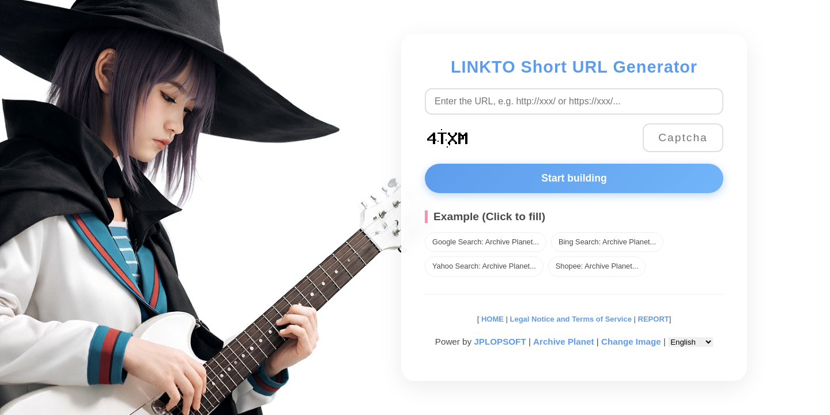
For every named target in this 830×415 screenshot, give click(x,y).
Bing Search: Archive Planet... (607, 241)
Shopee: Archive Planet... (597, 266)
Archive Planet (563, 341)
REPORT (653, 319)
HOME (491, 319)
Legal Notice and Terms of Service (571, 319)
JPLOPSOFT (500, 341)
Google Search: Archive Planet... (485, 241)
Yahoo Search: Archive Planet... (484, 266)
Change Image (631, 341)
